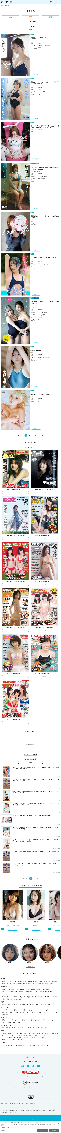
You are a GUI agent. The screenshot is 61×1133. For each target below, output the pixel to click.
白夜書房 (34, 983)
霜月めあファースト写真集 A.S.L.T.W (40, 394)
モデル (36, 1033)
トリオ (13, 1027)
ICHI (38, 92)
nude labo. (18, 999)
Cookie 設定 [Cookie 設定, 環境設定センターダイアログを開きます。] (4, 1130)
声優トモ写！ (5, 999)
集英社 (49, 981)
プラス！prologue (18, 997)
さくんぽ (32, 307)
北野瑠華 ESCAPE (35, 350)
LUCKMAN (40, 317)
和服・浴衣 (45, 1004)
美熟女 (26, 1020)
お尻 (26, 1010)
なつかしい (36, 1020)
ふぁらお (39, 266)
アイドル (18, 1033)
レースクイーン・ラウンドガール (13, 1035)
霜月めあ (32, 396)
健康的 (14, 1012)
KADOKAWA (20, 981)
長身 (5, 1012)
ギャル (6, 1014)
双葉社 (39, 983)
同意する (42, 1130)
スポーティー (36, 1012)
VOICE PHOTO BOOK (40, 997)
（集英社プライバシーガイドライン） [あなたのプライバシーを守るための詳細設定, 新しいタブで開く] (9, 1127)
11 (35, 435)
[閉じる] (58, 1124)
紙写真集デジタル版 (7, 997)
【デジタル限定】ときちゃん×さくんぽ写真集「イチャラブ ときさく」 (44, 302)
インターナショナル (50, 1012)
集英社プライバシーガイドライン (16, 1110)
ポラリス (12, 999)
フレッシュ (24, 1012)
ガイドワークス (11, 981)
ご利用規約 (4, 1110)
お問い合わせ (5, 1112)
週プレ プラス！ (30, 17)
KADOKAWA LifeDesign (31, 981)
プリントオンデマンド (53, 997)
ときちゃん (33, 305)
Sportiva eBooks (47, 991)
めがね (34, 1004)
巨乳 (18, 1010)
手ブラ (6, 1045)
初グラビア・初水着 (18, 1045)
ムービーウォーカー (47, 983)
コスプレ (7, 1004)
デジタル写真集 (10, 17)
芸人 (45, 1037)
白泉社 (29, 983)
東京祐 (39, 179)
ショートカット (38, 1010)
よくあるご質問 (50, 1110)
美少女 (6, 1020)
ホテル (32, 1027)
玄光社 (40, 981)
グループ (22, 1027)
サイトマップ (13, 1112)
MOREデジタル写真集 (43, 989)
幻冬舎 (45, 981)
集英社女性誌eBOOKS (21, 991)
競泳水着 (25, 1004)
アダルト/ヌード (17, 1040)
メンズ (31, 1045)
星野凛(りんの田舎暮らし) (36, 171)
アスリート (7, 1040)
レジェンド (35, 1037)
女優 (27, 1033)
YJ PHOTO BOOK (20, 989)
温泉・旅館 (41, 1027)
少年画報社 (9, 983)
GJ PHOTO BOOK (31, 989)
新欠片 (25, 983)
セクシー (7, 1022)
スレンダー (8, 1010)
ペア (5, 1027)
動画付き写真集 (28, 997)
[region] (30, 1127)
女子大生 (53, 1033)
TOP (2, 5)
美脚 (49, 1010)
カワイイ (48, 1020)
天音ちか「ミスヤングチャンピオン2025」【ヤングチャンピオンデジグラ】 (44, 82)
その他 (48, 1045)
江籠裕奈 (32, 40)
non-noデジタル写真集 (8, 991)
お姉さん (16, 1020)
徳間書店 (19, 983)
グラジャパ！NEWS (50, 17)
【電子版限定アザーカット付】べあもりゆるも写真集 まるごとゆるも (44, 216)
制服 (16, 1004)
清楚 (16, 1022)
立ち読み (36, 74)
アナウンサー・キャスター (35, 1035)
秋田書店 (4, 981)
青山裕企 (39, 47)
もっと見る (30, 966)
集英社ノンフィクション (35, 991)
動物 (40, 1045)
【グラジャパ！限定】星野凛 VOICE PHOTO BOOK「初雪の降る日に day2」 (44, 168)
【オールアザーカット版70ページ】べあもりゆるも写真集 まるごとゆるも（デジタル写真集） (44, 126)
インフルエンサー (9, 1037)
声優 (44, 1033)
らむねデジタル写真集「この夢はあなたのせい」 (43, 257)
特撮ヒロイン (23, 1037)
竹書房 (15, 983)
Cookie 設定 (42, 1110)
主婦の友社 (55, 981)
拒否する (54, 1130)
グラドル (7, 1033)
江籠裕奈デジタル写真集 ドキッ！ (39, 38)
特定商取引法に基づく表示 (32, 1110)
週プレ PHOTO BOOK (8, 989)
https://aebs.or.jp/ (4, 1105)
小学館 (3, 983)
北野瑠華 (32, 352)
